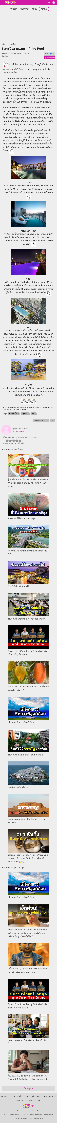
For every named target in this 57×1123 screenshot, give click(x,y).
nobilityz (21, 431)
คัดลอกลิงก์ (49, 58)
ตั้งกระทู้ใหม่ (28, 1089)
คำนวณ (24, 1100)
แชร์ (50, 54)
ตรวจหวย (52, 1096)
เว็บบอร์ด (13, 9)
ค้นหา (34, 9)
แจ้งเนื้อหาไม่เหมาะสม (36, 1118)
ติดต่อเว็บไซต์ (48, 1115)
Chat (26, 1096)
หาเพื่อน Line (34, 1096)
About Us (25, 1115)
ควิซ (18, 1100)
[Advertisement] (28, 27)
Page (38, 1100)
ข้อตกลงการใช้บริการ (13, 1111)
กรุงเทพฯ (40, 189)
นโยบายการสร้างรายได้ (11, 1115)
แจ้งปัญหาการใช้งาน (20, 1118)
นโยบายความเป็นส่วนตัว (30, 1111)
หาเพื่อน (20, 1096)
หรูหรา (24, 414)
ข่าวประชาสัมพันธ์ (36, 1115)
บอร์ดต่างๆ (24, 9)
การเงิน (32, 1100)
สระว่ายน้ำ (13, 414)
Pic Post (44, 1096)
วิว (33, 414)
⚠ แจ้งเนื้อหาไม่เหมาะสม (41, 420)
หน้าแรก (4, 44)
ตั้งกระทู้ (44, 9)
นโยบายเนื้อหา (45, 1111)
